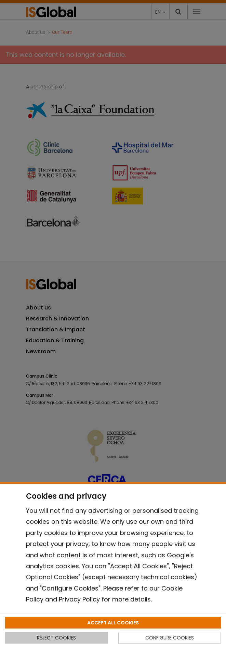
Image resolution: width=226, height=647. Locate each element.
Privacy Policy (79, 599)
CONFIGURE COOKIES (169, 637)
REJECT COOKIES (56, 637)
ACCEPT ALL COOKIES (113, 622)
